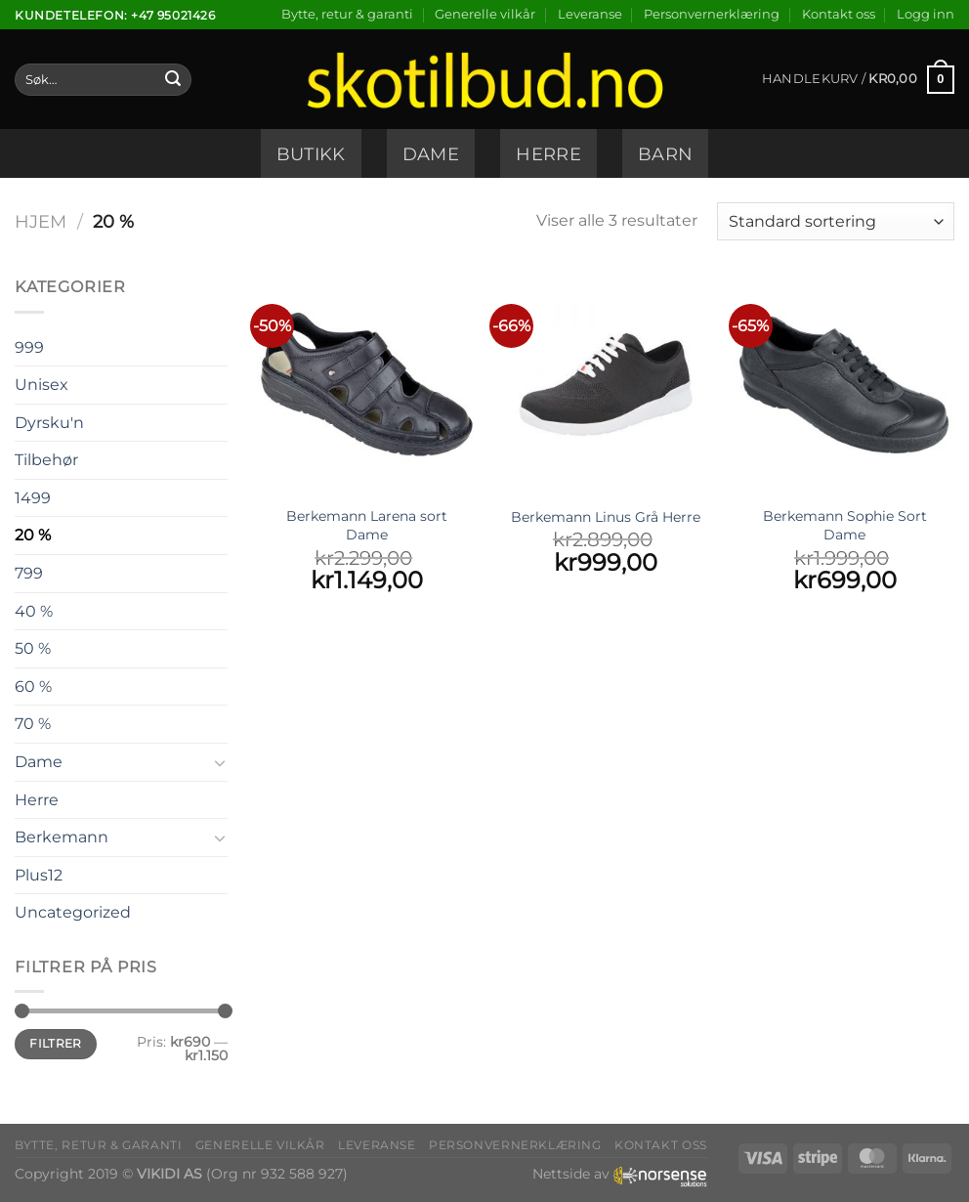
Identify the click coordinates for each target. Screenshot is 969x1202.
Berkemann (61, 837)
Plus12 (39, 875)
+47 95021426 (173, 15)
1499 (33, 498)
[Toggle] (220, 762)
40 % (34, 611)
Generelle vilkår (485, 14)
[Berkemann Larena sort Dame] (367, 384)
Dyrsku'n (49, 422)
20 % (33, 535)
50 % (33, 648)
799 (29, 573)
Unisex (41, 384)
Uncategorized (73, 912)
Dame (430, 154)
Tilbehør (46, 460)
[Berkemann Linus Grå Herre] (605, 384)
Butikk (311, 154)
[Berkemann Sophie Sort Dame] (844, 384)
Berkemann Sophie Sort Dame (845, 525)
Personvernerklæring (711, 14)
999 (29, 347)
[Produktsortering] (835, 221)
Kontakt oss (838, 14)
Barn (665, 154)
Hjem (40, 221)
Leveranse (590, 14)
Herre (548, 154)
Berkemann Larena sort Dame (366, 525)
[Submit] (173, 80)
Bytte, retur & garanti (347, 14)
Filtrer (55, 1043)
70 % (33, 723)
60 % (33, 686)
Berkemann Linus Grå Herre (605, 517)
